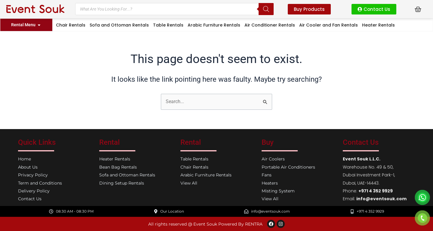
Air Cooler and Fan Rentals (328, 25)
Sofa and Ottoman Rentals (119, 25)
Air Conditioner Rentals (269, 25)
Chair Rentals (70, 25)
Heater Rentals (378, 25)
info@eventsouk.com (381, 199)
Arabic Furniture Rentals (214, 25)
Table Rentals (168, 25)
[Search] (266, 9)
